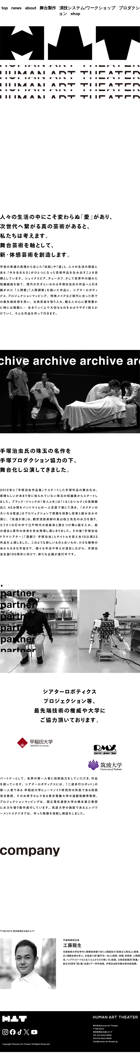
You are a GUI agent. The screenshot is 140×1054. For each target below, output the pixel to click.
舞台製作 (48, 8)
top (5, 8)
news (16, 8)
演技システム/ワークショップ (87, 8)
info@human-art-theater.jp (105, 1041)
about (30, 8)
